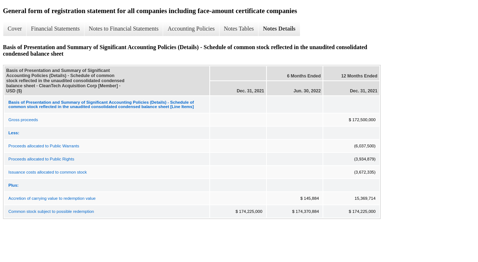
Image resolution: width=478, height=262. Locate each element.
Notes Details (279, 28)
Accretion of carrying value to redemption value (52, 198)
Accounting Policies (190, 28)
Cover (15, 28)
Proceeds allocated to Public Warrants (43, 146)
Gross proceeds (23, 120)
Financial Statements (55, 28)
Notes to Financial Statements (124, 28)
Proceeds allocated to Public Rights (41, 159)
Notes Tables (239, 28)
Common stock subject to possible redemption (51, 211)
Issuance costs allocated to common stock (47, 172)
